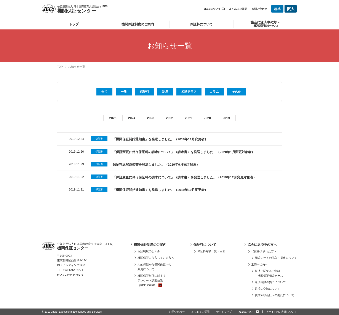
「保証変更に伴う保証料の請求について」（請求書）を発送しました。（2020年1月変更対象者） (184, 152)
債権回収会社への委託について (274, 295)
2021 (188, 118)
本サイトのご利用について (281, 311)
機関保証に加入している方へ (156, 257)
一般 (124, 91)
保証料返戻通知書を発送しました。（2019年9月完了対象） (156, 164)
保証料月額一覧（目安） (212, 251)
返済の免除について (267, 288)
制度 (165, 91)
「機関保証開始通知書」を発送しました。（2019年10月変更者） (160, 190)
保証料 (144, 91)
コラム (214, 91)
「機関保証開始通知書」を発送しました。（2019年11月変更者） (160, 139)
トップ (74, 24)
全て (104, 91)
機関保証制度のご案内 (138, 24)
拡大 (290, 9)
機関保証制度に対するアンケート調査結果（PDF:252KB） (152, 280)
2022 (169, 118)
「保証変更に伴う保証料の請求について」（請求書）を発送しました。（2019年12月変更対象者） (184, 177)
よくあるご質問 (238, 8)
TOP (60, 66)
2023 (150, 118)
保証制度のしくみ (149, 251)
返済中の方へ (259, 264)
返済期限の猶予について (270, 282)
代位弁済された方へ (264, 251)
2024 (131, 118)
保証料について (201, 24)
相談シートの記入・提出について (276, 257)
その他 (236, 91)
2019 (226, 118)
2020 (207, 118)
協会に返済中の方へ (262, 244)
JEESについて (214, 8)
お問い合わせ (259, 8)
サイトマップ (224, 311)
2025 (112, 118)
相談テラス (189, 91)
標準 (277, 9)
